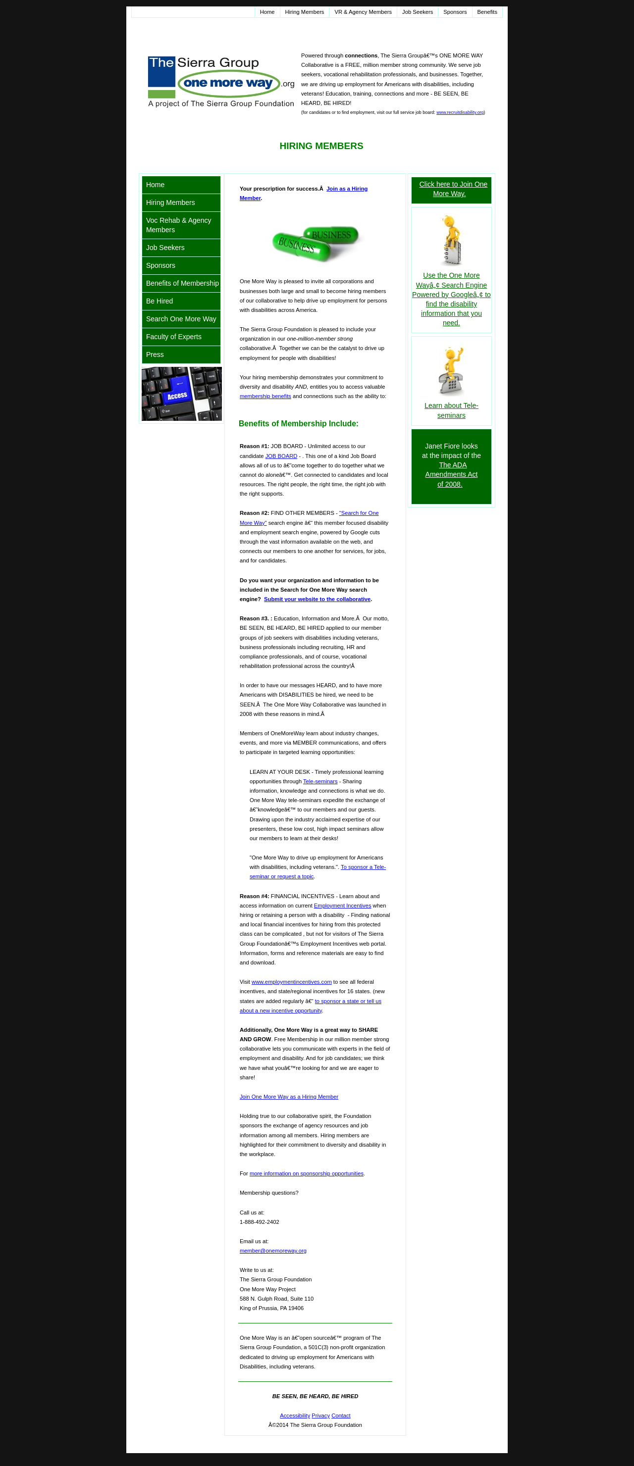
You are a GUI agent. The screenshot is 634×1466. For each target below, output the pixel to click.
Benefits (487, 12)
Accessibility (295, 1415)
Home (267, 12)
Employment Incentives (342, 906)
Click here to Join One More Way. (454, 189)
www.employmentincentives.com (292, 982)
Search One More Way (181, 319)
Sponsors (455, 12)
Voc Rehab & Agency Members (178, 225)
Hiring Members (304, 12)
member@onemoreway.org (273, 1251)
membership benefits (265, 396)
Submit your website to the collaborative (317, 599)
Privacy (321, 1415)
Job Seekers (417, 12)
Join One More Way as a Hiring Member (289, 1097)
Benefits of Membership (182, 283)
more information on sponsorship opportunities (307, 1173)
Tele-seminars (320, 781)
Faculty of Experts (174, 337)
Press (155, 354)
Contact (341, 1415)
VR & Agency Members (363, 12)
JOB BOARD (281, 456)
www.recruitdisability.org (459, 112)
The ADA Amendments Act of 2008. (451, 474)
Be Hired (159, 301)
